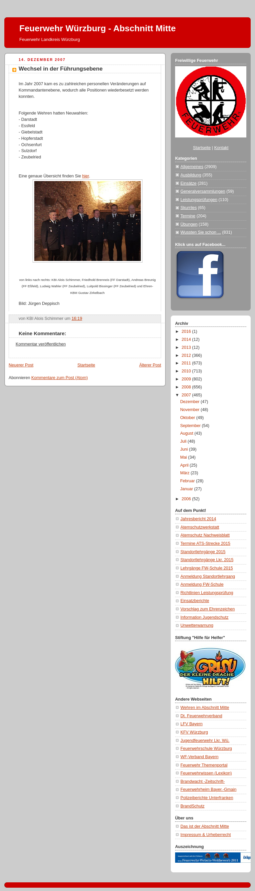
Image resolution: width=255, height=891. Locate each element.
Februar (188, 481)
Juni (184, 449)
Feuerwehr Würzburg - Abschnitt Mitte (97, 28)
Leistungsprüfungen (198, 199)
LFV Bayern (191, 724)
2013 (187, 347)
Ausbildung (190, 175)
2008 (187, 387)
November (190, 409)
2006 (187, 499)
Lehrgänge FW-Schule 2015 (206, 568)
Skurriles (188, 207)
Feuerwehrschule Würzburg (206, 748)
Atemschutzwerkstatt (199, 527)
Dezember (190, 401)
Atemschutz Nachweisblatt (205, 535)
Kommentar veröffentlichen (41, 344)
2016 (187, 331)
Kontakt (221, 147)
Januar (187, 489)
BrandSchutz (192, 806)
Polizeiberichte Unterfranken (206, 797)
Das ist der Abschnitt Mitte (204, 826)
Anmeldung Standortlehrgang (207, 576)
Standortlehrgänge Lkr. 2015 (206, 559)
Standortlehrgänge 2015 (202, 552)
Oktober (188, 417)
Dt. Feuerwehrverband (201, 716)
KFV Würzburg (194, 732)
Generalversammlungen (202, 191)
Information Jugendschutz (204, 617)
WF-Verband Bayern (199, 757)
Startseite (86, 365)
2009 (187, 379)
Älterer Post (150, 365)
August (187, 433)
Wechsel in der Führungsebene (61, 69)
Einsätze (188, 183)
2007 (187, 395)
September (191, 425)
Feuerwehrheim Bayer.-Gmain (208, 789)
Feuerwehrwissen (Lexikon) (206, 773)
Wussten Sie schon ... (200, 232)
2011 (187, 363)
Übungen (188, 224)
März (185, 473)
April (185, 465)
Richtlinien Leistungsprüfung (206, 592)
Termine (187, 216)
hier (85, 176)
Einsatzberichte (194, 600)
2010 (187, 371)
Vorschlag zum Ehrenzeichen (207, 609)
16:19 (77, 318)
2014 (187, 339)
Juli (183, 441)
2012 (187, 355)
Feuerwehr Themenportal (203, 765)
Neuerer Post (21, 365)
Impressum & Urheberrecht (205, 834)
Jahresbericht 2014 (198, 519)
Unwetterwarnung (196, 625)
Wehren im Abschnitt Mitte (204, 707)
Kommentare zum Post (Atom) (59, 377)
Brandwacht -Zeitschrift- (202, 781)
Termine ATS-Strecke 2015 (205, 543)
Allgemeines (191, 166)
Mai (184, 457)
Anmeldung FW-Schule (201, 584)
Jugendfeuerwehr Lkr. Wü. (204, 740)
